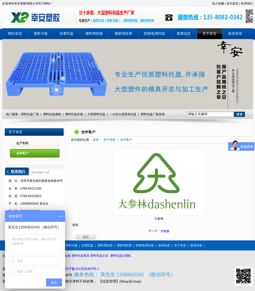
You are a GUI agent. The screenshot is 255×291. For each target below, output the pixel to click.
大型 (90, 114)
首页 (96, 139)
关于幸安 (109, 139)
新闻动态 (164, 245)
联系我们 (247, 3)
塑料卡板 (72, 245)
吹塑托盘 (88, 245)
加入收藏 (218, 3)
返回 (86, 237)
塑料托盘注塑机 (120, 255)
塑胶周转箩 (124, 245)
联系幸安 (196, 245)
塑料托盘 (71, 114)
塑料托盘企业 (99, 255)
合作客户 (126, 139)
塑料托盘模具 (81, 255)
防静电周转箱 (145, 245)
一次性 (113, 114)
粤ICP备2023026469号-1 (81, 269)
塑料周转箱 (105, 245)
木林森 (164, 231)
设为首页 (232, 3)
